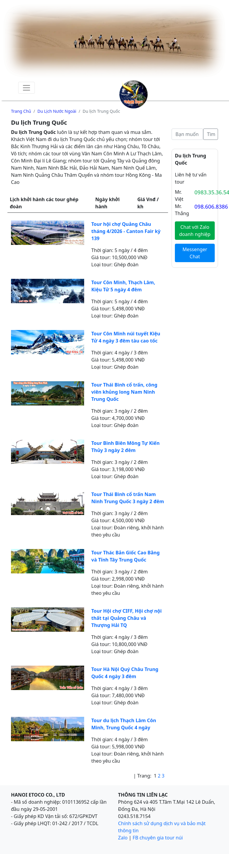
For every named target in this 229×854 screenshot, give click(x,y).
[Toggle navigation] (26, 88)
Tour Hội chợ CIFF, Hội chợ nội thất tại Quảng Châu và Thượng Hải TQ (126, 618)
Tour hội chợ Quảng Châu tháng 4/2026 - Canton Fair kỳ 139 (126, 231)
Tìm (211, 134)
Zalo (123, 837)
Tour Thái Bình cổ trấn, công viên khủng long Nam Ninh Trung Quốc (124, 391)
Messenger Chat (194, 253)
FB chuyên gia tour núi (158, 837)
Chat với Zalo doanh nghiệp (194, 230)
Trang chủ (21, 111)
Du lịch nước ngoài (56, 111)
